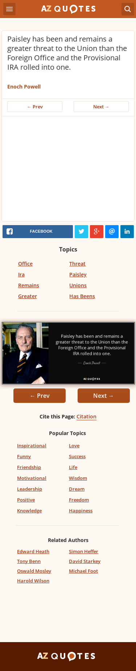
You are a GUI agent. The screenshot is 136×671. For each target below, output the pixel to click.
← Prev (35, 106)
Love (74, 445)
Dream (77, 489)
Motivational (31, 478)
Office (25, 263)
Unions (78, 285)
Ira (21, 274)
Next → (101, 106)
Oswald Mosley (34, 571)
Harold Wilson (33, 580)
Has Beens (82, 296)
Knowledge (29, 510)
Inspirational (31, 445)
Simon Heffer (83, 551)
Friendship (29, 467)
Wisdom (78, 478)
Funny (24, 456)
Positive (26, 499)
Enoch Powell (24, 86)
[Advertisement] (68, 170)
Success (77, 456)
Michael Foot (83, 571)
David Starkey (84, 561)
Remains (28, 285)
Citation (86, 416)
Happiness (80, 510)
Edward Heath (33, 551)
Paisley (78, 274)
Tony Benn (29, 561)
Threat (77, 263)
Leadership (29, 489)
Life (73, 467)
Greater (27, 296)
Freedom (79, 499)
